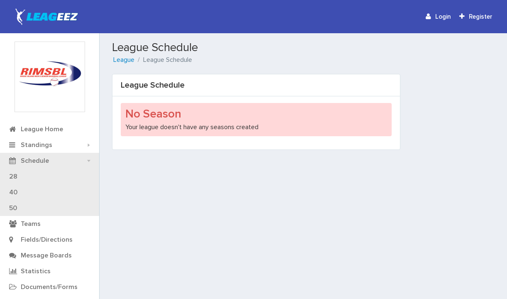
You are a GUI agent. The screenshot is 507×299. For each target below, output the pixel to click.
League (123, 60)
